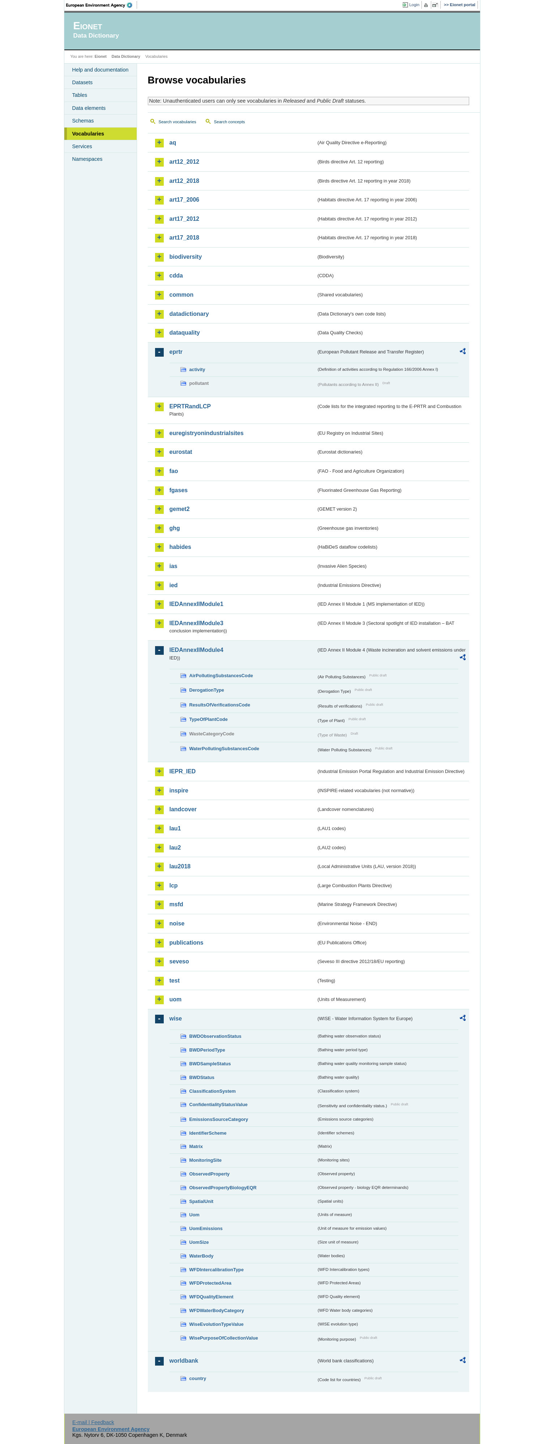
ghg (175, 528)
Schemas (83, 121)
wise (176, 1018)
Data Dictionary (126, 56)
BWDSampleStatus (210, 1063)
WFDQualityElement (211, 1296)
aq (173, 142)
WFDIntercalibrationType (216, 1269)
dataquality (185, 333)
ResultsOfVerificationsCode (219, 705)
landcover (183, 809)
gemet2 (180, 509)
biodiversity (186, 257)
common (182, 295)
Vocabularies (88, 134)
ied (174, 585)
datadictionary (189, 314)
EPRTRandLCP (190, 406)
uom (176, 999)
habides (180, 547)
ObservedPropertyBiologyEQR (223, 1187)
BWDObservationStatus (215, 1036)
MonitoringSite (205, 1160)
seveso (179, 961)
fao (174, 471)
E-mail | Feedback (93, 1422)
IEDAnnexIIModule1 (196, 604)
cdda (176, 275)
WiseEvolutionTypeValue (216, 1324)
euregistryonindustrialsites (207, 433)
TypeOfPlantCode (208, 719)
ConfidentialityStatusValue (218, 1104)
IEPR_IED (183, 771)
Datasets (82, 82)
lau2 (175, 848)
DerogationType (206, 690)
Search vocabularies (177, 122)
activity (197, 369)
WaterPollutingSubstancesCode (224, 748)
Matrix (196, 1146)
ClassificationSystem (212, 1091)
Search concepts (229, 122)
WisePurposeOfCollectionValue (223, 1338)
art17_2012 (185, 219)
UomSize (199, 1242)
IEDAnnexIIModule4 (196, 650)
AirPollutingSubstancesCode (221, 675)
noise (177, 923)
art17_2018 (185, 238)
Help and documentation (100, 70)
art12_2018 (185, 181)
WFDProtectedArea (210, 1283)
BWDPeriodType (207, 1050)
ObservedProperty (209, 1174)
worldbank (184, 1361)
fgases (179, 490)
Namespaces (87, 159)
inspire (179, 790)
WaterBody (201, 1256)
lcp (174, 885)
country (197, 1378)
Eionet (101, 56)
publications (187, 943)
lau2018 (180, 866)
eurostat (181, 452)
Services (82, 146)
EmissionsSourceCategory (218, 1119)
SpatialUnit (201, 1201)
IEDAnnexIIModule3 (196, 623)
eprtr (176, 352)
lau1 (175, 828)
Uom (194, 1214)
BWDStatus (202, 1077)
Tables (79, 95)
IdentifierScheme (208, 1133)
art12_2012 (185, 162)
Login (414, 5)
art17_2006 (185, 200)
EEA (101, 5)
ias (173, 566)
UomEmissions (206, 1228)
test (175, 980)
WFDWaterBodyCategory (216, 1310)
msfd (176, 904)
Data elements (89, 108)
